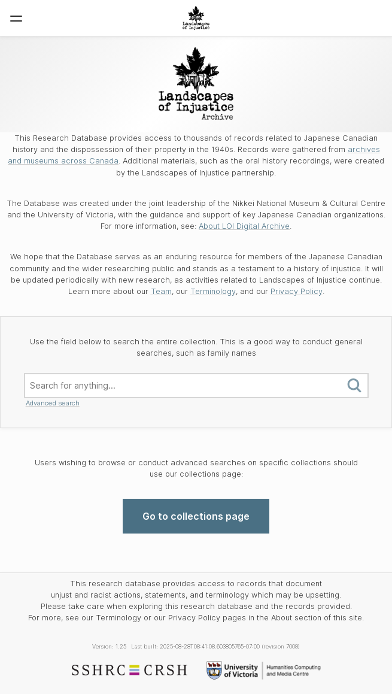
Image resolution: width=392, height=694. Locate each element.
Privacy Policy (297, 291)
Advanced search (53, 403)
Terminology (213, 291)
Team (161, 291)
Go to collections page (196, 516)
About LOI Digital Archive (244, 226)
